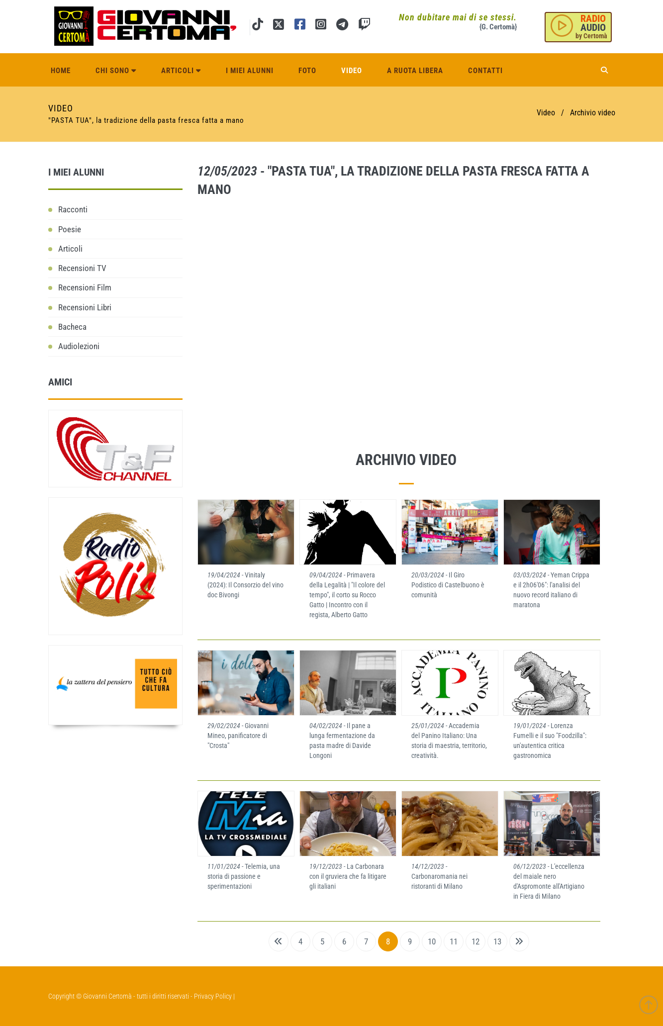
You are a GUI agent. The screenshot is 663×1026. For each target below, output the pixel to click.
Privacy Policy (213, 996)
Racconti (73, 209)
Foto (307, 70)
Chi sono (115, 70)
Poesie (69, 229)
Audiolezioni (78, 346)
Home (61, 70)
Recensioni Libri (84, 307)
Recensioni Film (84, 287)
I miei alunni (250, 70)
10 (432, 941)
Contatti (485, 70)
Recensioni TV (82, 268)
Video (351, 70)
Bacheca (72, 327)
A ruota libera (415, 70)
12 (475, 941)
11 (454, 941)
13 (497, 941)
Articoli (181, 70)
